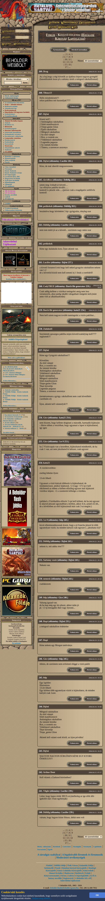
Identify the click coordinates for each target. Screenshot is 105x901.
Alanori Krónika (56, 873)
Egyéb (50, 849)
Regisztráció (68, 878)
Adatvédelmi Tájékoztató (10, 243)
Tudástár (8, 150)
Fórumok (8, 169)
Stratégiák (77, 847)
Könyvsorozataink (51, 876)
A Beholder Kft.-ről (83, 878)
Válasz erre (74, 85)
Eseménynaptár (11, 128)
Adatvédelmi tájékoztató (70, 881)
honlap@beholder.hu (16, 626)
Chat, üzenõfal (10, 167)
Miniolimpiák (10, 182)
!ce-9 (45, 520)
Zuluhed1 (47, 329)
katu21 (46, 463)
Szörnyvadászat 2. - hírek (14, 428)
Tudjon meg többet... (42, 898)
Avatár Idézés (10, 423)
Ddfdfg (46, 225)
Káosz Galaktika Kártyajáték (69, 870)
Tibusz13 (47, 93)
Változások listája (11, 98)
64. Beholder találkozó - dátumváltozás (12, 420)
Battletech (79, 873)
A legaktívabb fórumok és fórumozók (82, 854)
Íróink (87, 873)
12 (64, 62)
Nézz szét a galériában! (16, 357)
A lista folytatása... (10, 381)
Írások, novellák (11, 195)
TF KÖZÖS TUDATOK (14, 417)
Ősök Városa (72, 865)
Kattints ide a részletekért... (16, 279)
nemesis (47, 579)
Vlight (46, 791)
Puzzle (7, 162)
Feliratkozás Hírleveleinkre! (15, 219)
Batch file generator (52, 310)
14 (71, 62)
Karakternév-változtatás (14, 136)
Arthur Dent (49, 772)
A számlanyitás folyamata (14, 102)
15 (66, 64)
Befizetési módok (11, 106)
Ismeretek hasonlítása (13, 132)
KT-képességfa (10, 175)
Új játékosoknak (11, 116)
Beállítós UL (9, 125)
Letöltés (8, 203)
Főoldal (49, 865)
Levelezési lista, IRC (12, 176)
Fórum (50, 35)
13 (68, 62)
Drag (45, 71)
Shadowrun (69, 873)
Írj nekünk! (16, 643)
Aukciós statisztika (12, 390)
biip (45, 597)
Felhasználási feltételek (13, 210)
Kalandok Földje (86, 865)
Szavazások (9, 144)
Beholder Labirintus (12, 156)
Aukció (7, 123)
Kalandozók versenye (13, 134)
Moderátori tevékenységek (70, 857)
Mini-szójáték (10, 160)
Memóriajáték (10, 158)
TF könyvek (9, 199)
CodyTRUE (49, 286)
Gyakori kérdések (11, 208)
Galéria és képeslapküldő (78, 876)
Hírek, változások (44, 847)
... (64, 54)
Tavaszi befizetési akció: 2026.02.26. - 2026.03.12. (13, 425)
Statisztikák (9, 142)
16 (70, 64)
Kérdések (56, 847)
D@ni (46, 114)
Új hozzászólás (58, 50)
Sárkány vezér (50, 560)
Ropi (45, 621)
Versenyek (87, 847)
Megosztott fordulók (12, 178)
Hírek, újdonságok (12, 96)
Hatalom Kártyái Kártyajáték (74, 868)
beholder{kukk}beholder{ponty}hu (64, 888)
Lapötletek (76, 38)
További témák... (9, 432)
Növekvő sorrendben (79, 50)
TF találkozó (9, 186)
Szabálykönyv (10, 114)
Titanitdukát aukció (12, 148)
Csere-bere (67, 847)
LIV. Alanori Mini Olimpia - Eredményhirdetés (14, 375)
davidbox (47, 180)
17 (66, 67)
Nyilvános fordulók (12, 180)
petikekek (47, 206)
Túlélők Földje (60, 865)
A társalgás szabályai (48, 854)
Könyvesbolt (88, 870)
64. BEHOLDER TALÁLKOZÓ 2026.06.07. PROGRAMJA (13, 369)
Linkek (7, 197)
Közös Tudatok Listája (13, 173)
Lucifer (46, 262)
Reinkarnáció (10, 140)
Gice (45, 417)
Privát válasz (92, 85)
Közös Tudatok (10, 171)
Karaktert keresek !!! (13, 415)
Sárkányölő (49, 868)
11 (70, 59)
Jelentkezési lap (11, 108)
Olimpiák (8, 184)
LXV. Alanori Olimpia (13, 373)
